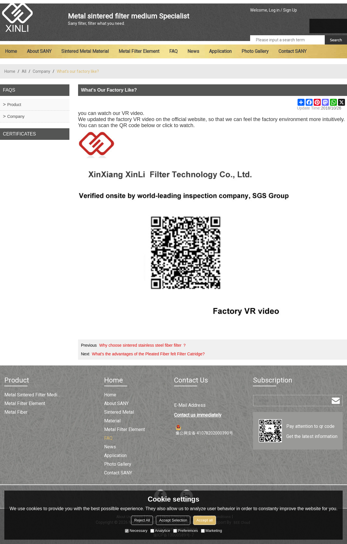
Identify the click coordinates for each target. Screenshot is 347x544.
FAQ (173, 51)
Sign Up (290, 10)
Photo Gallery (255, 51)
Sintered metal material (85, 51)
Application (220, 51)
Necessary (136, 530)
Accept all (204, 520)
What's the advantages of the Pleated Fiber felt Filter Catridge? (148, 354)
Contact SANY (292, 51)
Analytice (160, 530)
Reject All (142, 520)
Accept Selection (173, 520)
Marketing (211, 530)
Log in (274, 10)
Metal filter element (139, 51)
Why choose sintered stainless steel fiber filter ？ (143, 345)
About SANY (39, 51)
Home (11, 51)
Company (41, 71)
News (193, 51)
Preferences (185, 530)
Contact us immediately (198, 415)
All (24, 71)
